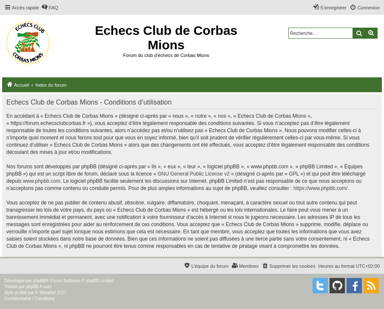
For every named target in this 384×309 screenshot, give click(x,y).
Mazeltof (48, 292)
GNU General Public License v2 (194, 174)
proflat (21, 292)
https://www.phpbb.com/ (320, 188)
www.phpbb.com (41, 181)
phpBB (39, 280)
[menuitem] (49, 8)
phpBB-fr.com (39, 286)
